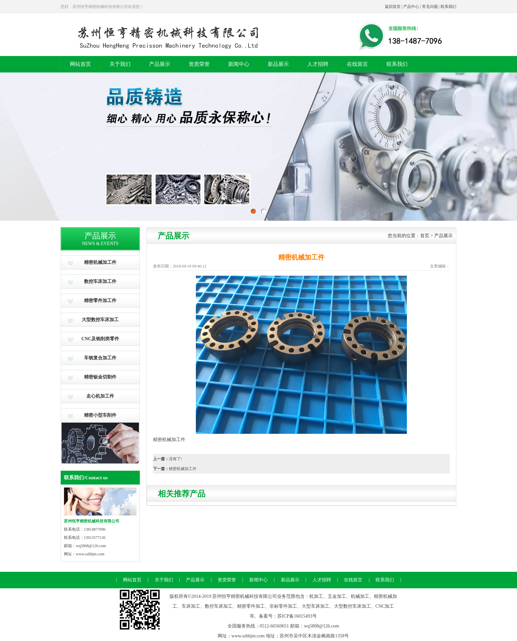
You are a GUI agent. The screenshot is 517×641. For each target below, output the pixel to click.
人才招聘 (317, 64)
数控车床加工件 (100, 281)
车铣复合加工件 (100, 357)
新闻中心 (238, 64)
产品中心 (411, 6)
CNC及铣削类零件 (100, 338)
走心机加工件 (100, 396)
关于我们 (120, 64)
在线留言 (357, 64)
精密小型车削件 (100, 415)
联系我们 (448, 6)
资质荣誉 (199, 64)
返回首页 (393, 6)
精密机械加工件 (100, 262)
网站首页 (80, 64)
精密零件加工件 (100, 300)
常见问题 (430, 6)
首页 (424, 235)
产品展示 (159, 64)
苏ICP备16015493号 (297, 616)
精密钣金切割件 (100, 377)
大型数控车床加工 (100, 319)
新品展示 (278, 64)
